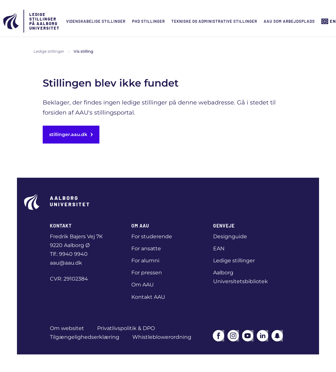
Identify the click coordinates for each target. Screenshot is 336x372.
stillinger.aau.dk (71, 134)
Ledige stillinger (49, 51)
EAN (219, 248)
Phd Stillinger (148, 21)
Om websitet (67, 328)
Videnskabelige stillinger (95, 21)
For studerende (151, 236)
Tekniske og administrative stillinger (214, 21)
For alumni (145, 260)
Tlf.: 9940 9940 (69, 254)
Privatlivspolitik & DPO (126, 328)
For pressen (146, 272)
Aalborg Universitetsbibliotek (240, 276)
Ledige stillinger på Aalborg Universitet (44, 21)
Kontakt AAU (148, 297)
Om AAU (142, 285)
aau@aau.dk (66, 263)
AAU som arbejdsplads (289, 21)
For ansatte (146, 248)
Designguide (230, 236)
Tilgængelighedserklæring (84, 337)
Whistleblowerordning (161, 337)
